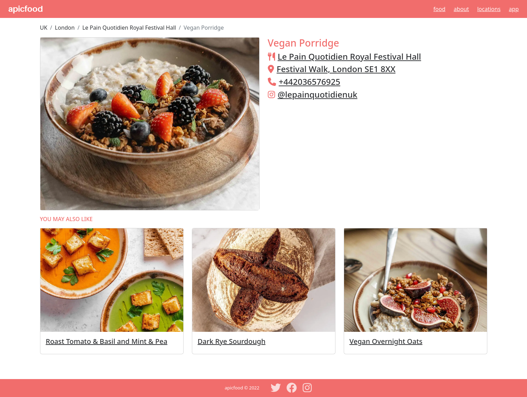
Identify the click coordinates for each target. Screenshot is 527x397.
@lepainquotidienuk (318, 94)
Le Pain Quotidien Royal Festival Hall (129, 27)
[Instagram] (307, 388)
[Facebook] (291, 388)
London (65, 27)
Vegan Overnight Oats (386, 341)
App (514, 9)
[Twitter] (276, 388)
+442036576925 (309, 81)
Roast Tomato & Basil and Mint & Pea (106, 341)
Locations (489, 9)
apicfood (25, 9)
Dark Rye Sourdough (232, 341)
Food (439, 9)
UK (44, 27)
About (461, 9)
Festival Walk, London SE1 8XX (336, 69)
